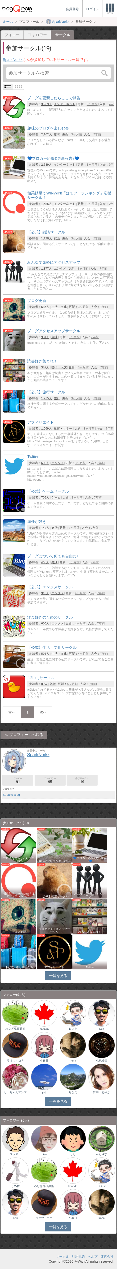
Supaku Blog (11, 794)
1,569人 (46, 428)
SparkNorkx (12, 60)
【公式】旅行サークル (18, 967)
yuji (44, 1092)
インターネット (64, 104)
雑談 (57, 238)
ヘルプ (93, 1256)
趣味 (57, 134)
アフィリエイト (54, 967)
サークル (62, 1256)
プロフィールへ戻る (26, 735)
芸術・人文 (59, 367)
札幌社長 (101, 1060)
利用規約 (78, 1256)
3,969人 (46, 104)
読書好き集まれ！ (89, 931)
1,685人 (46, 204)
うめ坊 (15, 1186)
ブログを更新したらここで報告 (18, 859)
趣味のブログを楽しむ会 (54, 861)
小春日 (44, 1060)
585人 (45, 307)
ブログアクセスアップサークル (54, 930)
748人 (45, 527)
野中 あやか (101, 1092)
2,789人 (46, 164)
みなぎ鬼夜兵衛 (15, 1028)
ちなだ (73, 1092)
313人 (45, 593)
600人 (45, 463)
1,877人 (46, 268)
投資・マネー (63, 428)
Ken (101, 1028)
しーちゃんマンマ (15, 1092)
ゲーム (56, 497)
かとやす (101, 1154)
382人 (45, 367)
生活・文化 (59, 307)
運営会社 (107, 1256)
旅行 (57, 398)
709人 (45, 497)
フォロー (12, 35)
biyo (44, 1154)
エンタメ (60, 268)
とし (73, 1154)
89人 (44, 684)
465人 (45, 562)
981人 (45, 337)
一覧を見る (58, 976)
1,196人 (46, 238)
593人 (45, 653)
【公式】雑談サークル (54, 896)
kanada (44, 1028)
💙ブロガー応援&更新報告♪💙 (90, 859)
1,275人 (46, 398)
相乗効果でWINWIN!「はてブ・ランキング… (18, 895)
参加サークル (82, 780)
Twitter (90, 967)
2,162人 (46, 134)
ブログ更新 (19, 931)
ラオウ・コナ (15, 1060)
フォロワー (37, 35)
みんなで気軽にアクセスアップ (89, 895)
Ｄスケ (73, 1028)
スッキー (15, 1154)
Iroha (73, 1060)
